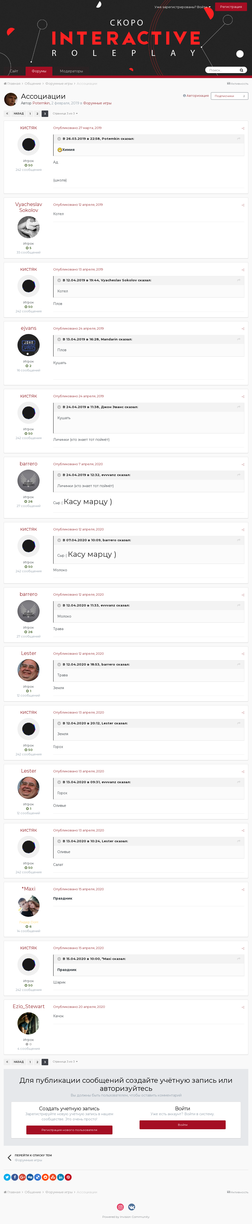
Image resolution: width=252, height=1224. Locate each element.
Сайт (14, 71)
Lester (28, 653)
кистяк (28, 127)
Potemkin (41, 103)
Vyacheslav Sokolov (28, 207)
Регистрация (231, 7)
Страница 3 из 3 (65, 113)
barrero (28, 464)
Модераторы (71, 71)
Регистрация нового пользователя (69, 1130)
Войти (183, 1125)
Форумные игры (97, 103)
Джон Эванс (112, 407)
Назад (19, 113)
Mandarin (109, 339)
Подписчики (224, 96)
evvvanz (108, 475)
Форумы (39, 71)
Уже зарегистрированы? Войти (183, 7)
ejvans (28, 328)
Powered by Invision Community (126, 1217)
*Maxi (28, 889)
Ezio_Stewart (29, 1006)
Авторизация (198, 95)
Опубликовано (77, 128)
